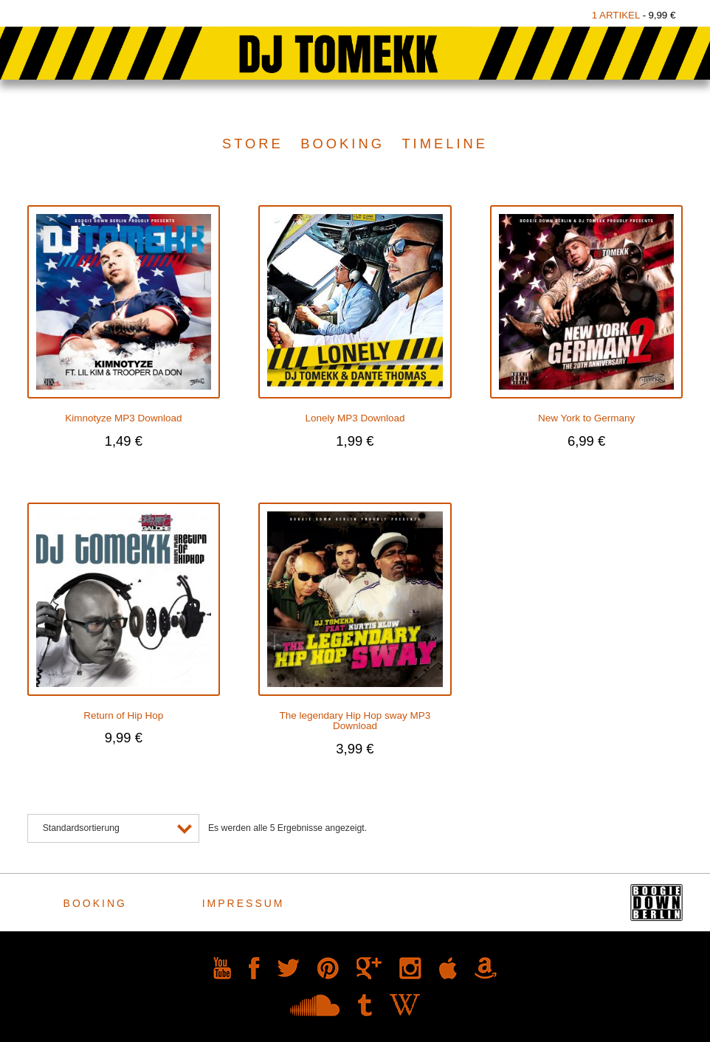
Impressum (245, 903)
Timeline (444, 143)
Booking (342, 143)
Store (252, 143)
